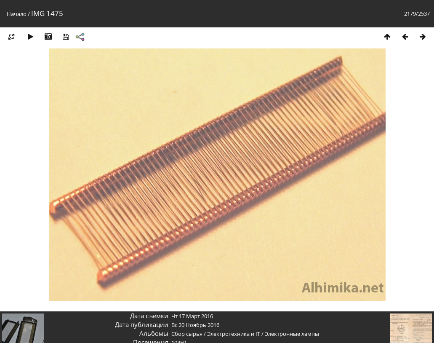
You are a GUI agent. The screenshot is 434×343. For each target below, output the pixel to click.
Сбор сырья (186, 334)
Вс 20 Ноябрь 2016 (195, 325)
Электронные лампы (292, 334)
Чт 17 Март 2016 (192, 316)
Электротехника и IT (233, 334)
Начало (17, 14)
